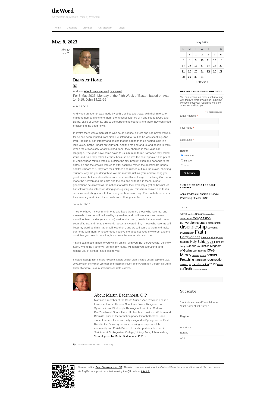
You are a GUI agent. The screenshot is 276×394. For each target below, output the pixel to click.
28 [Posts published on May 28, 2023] (183, 76)
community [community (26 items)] (185, 218)
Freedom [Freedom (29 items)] (206, 237)
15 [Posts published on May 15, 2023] (189, 65)
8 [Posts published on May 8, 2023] (189, 60)
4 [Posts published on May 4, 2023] (208, 54)
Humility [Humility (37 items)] (219, 241)
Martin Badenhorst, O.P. (88, 344)
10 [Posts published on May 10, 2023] (202, 60)
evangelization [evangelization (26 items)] (187, 233)
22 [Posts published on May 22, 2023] (189, 71)
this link (145, 371)
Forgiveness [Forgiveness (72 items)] (190, 237)
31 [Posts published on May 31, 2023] (202, 76)
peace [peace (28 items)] (203, 255)
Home (58, 27)
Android (204, 194)
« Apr (199, 81)
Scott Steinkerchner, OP (109, 367)
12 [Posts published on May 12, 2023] (214, 60)
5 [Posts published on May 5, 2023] (214, 54)
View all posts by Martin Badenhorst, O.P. (120, 336)
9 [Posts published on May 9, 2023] (195, 60)
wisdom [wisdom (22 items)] (203, 269)
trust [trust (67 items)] (213, 264)
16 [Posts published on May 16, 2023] (195, 65)
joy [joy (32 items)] (198, 246)
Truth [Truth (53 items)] (188, 268)
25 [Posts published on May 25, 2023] (208, 71)
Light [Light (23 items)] (195, 251)
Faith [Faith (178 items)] (200, 232)
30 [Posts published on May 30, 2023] (195, 76)
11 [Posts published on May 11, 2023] (208, 60)
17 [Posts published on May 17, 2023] (202, 65)
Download (116, 91)
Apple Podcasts (189, 194)
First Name (187, 127)
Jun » (205, 81)
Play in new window (96, 91)
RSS (206, 198)
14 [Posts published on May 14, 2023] (183, 65)
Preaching (108, 344)
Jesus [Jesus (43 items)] (192, 246)
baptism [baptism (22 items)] (191, 214)
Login (121, 27)
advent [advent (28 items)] (183, 214)
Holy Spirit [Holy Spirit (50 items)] (197, 241)
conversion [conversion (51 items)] (188, 222)
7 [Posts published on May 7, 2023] (183, 60)
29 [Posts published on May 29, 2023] (189, 76)
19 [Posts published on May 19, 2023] (214, 65)
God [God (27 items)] (213, 237)
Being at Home (87, 79)
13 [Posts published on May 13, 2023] (220, 60)
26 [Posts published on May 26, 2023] (214, 71)
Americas (189, 155)
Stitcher (197, 198)
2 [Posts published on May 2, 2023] (195, 54)
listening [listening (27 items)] (202, 250)
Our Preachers (105, 27)
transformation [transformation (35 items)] (200, 264)
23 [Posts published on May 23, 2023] (195, 71)
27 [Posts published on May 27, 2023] (220, 71)
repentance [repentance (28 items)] (200, 260)
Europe (188, 160)
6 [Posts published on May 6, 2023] (221, 54)
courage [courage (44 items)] (201, 222)
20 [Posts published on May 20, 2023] (220, 65)
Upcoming (72, 27)
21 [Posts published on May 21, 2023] (183, 71)
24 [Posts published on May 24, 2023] (202, 71)
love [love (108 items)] (211, 250)
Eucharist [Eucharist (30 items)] (213, 227)
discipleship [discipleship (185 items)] (193, 227)
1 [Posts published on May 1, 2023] (189, 54)
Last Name (187, 140)
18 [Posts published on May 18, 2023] (208, 65)
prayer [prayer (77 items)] (211, 255)
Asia (186, 165)
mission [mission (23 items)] (195, 256)
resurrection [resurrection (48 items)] (215, 259)
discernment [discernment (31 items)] (214, 222)
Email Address (189, 115)
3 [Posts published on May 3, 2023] (202, 54)
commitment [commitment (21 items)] (211, 214)
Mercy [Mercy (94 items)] (185, 255)
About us (87, 27)
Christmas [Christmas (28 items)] (200, 214)
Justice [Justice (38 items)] (205, 245)
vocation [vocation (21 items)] (196, 269)
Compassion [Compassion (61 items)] (201, 218)
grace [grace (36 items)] (219, 237)
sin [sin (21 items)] (190, 264)
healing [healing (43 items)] (185, 241)
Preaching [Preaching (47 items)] (187, 259)
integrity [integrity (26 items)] (184, 246)
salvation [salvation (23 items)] (184, 264)
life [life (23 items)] (190, 251)
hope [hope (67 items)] (209, 241)
